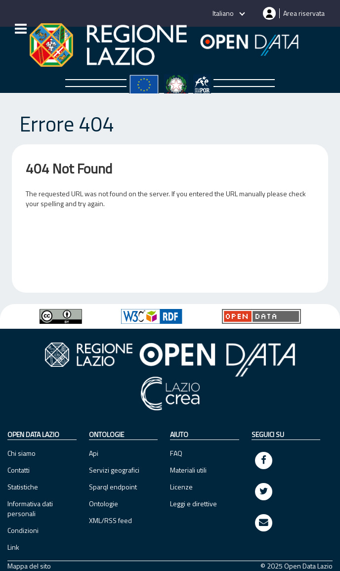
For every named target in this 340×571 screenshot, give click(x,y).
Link (13, 547)
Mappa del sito (29, 566)
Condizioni (23, 530)
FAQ (176, 453)
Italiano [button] (223, 13)
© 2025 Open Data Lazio (296, 566)
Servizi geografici (114, 470)
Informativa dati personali (30, 508)
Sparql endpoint (113, 487)
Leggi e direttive (193, 503)
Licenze (181, 487)
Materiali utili (188, 470)
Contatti (18, 470)
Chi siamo (21, 453)
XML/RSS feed (110, 520)
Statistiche (22, 487)
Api (93, 453)
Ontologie (103, 503)
